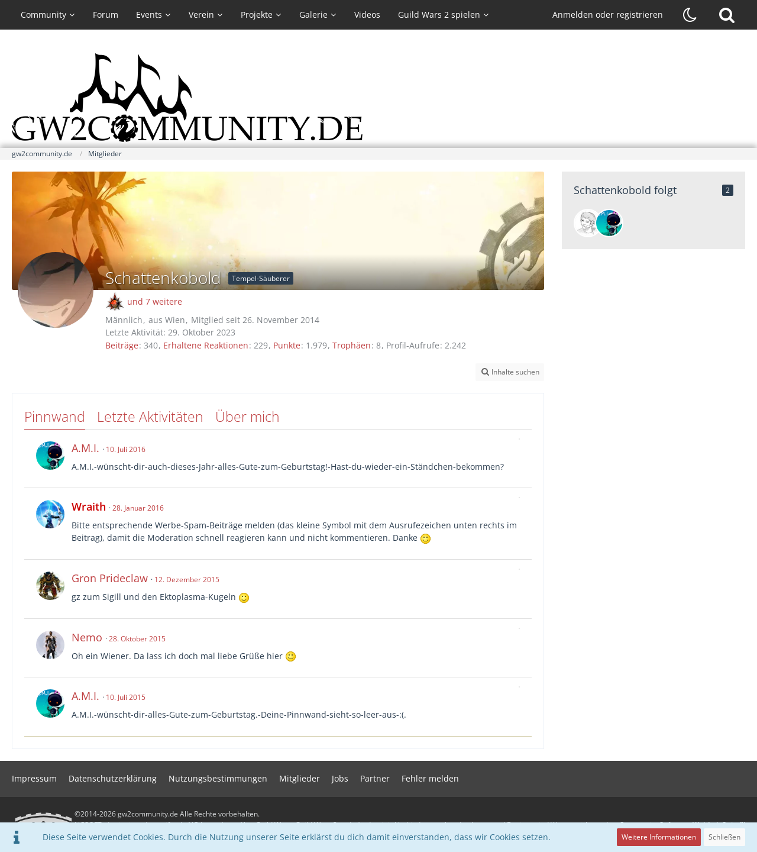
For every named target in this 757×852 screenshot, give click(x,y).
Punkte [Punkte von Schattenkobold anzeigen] (286, 345)
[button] (509, 372)
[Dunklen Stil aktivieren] (690, 15)
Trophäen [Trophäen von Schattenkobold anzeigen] (351, 345)
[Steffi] (588, 223)
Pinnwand (54, 416)
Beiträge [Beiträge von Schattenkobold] (121, 345)
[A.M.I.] (609, 223)
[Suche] (727, 15)
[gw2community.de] (378, 97)
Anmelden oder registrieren (607, 14)
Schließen (724, 837)
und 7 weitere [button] (154, 301)
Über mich (247, 416)
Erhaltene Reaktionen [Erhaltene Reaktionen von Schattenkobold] (205, 345)
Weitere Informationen (659, 837)
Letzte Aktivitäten (150, 416)
